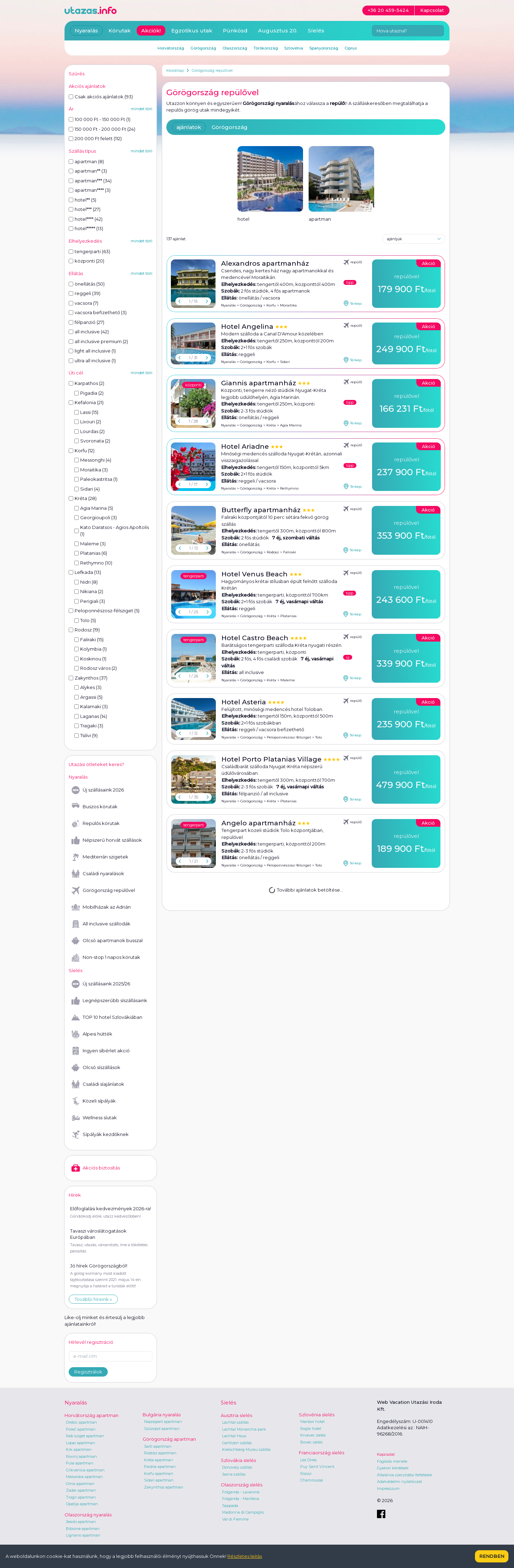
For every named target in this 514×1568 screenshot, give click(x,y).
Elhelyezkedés (85, 241)
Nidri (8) (86, 582)
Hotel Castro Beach (255, 638)
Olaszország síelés (241, 1484)
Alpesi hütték (91, 1034)
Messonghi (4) (92, 460)
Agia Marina (291, 425)
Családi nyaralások (97, 874)
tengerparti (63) (89, 251)
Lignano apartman (83, 1535)
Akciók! (151, 30)
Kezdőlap (175, 70)
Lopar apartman (80, 1442)
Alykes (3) (87, 687)
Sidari (285, 361)
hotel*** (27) (84, 209)
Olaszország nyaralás (88, 1514)
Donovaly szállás (237, 1467)
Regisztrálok (88, 1371)
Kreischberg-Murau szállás (246, 1449)
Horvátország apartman (92, 1415)
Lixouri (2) (87, 421)
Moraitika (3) (91, 469)
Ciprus (351, 48)
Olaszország (234, 48)
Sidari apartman (159, 1480)
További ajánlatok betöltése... (305, 889)
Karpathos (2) (86, 383)
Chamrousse (311, 1480)
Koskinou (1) (90, 658)
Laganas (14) (90, 716)
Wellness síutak (94, 1118)
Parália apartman (160, 1466)
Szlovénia (293, 48)
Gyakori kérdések (393, 1467)
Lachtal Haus (234, 1435)
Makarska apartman (84, 1476)
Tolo (318, 737)
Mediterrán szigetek (99, 857)
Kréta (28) (83, 498)
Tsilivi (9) (86, 735)
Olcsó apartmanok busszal (107, 941)
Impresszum (388, 1488)
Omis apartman (80, 1483)
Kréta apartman (158, 1459)
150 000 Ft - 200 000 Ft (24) (102, 129)
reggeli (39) (84, 293)
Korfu (271, 305)
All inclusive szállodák (100, 924)
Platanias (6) (90, 553)
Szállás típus (82, 151)
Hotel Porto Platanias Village (272, 759)
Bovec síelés (311, 1442)
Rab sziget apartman (85, 1435)
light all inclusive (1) (92, 351)
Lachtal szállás (235, 1422)
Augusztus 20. (277, 30)
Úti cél (76, 373)
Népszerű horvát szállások (106, 840)
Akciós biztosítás (95, 1168)
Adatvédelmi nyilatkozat (399, 1481)
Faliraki (289, 552)
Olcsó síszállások (95, 1067)
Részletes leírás (244, 1556)
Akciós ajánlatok (87, 86)
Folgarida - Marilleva (240, 1498)
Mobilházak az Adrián (101, 907)
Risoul (305, 1473)
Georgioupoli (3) (95, 517)
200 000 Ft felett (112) (95, 138)
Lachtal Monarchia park (244, 1429)
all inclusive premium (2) (98, 341)
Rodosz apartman (160, 1452)
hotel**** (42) (86, 219)
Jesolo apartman (81, 1521)
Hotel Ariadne (246, 446)
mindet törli (141, 108)
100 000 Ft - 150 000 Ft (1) (99, 119)
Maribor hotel (312, 1421)
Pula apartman (79, 1463)
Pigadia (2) (89, 393)
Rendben (491, 1556)
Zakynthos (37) (88, 678)
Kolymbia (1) (90, 649)
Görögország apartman (169, 1439)
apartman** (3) (88, 171)
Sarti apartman (158, 1446)
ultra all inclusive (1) (92, 360)
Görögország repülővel (212, 70)
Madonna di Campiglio (243, 1512)
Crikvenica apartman (85, 1470)
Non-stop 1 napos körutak (105, 957)
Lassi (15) (86, 412)
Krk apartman (79, 1449)
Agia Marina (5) (93, 508)
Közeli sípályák (93, 1101)
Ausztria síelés (236, 1415)
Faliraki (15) (89, 639)
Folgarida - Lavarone (240, 1492)
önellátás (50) (87, 284)
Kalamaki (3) (91, 706)
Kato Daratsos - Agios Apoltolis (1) (111, 530)
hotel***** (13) (86, 228)
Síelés (316, 30)
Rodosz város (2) (95, 668)
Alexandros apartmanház (265, 263)
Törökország (266, 48)
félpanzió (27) (86, 322)
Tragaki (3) (88, 725)
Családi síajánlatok (97, 1084)
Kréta (271, 425)
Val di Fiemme (235, 1519)
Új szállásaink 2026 (97, 790)
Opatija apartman (82, 1503)
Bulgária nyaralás (162, 1414)
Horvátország (171, 48)
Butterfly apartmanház (261, 510)
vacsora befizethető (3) (98, 312)
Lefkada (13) (85, 572)
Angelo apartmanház (259, 823)
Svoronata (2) (92, 441)
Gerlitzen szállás (237, 1442)
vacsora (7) (83, 303)
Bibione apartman (83, 1528)
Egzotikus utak (191, 30)
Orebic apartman (81, 1422)
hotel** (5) (82, 200)
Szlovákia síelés (238, 1460)
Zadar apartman (81, 1490)
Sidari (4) (87, 489)
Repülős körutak (95, 823)
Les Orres (308, 1459)
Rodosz (273, 552)
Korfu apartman (158, 1473)
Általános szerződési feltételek (404, 1474)
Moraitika (288, 305)
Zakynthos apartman (163, 1487)
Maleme (287, 680)
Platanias (288, 616)
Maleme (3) (90, 543)
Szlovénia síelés (316, 1414)
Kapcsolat (386, 1454)
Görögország (230, 127)
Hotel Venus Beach (255, 574)
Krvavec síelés (313, 1435)
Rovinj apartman (81, 1456)
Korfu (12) (82, 450)
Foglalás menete (392, 1461)
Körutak (119, 30)
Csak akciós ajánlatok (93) (101, 96)
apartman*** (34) (90, 180)
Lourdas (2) (89, 431)
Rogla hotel (310, 1428)
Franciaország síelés (321, 1452)
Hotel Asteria (244, 702)
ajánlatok (188, 127)
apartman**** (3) (90, 190)
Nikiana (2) (88, 591)
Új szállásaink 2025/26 (100, 984)
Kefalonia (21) (86, 402)
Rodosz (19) (84, 629)
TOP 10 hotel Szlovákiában (106, 1017)
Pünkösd (235, 30)
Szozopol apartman (162, 1428)
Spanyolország (323, 48)
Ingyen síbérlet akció (100, 1051)
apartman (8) (86, 161)
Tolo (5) (85, 620)
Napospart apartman (163, 1421)
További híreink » (93, 1299)
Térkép (352, 303)
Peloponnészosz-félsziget (289, 737)
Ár (71, 109)
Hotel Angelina (248, 327)
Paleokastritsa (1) (96, 479)
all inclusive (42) (89, 331)
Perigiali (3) (89, 601)
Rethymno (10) (93, 563)
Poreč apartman (81, 1429)
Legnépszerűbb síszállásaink (109, 1001)
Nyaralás (228, 305)
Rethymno (289, 488)
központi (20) (86, 261)
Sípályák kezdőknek (100, 1134)
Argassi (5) (88, 697)
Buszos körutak (94, 807)
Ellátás (76, 273)
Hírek (75, 1195)
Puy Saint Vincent (317, 1466)
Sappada (230, 1505)
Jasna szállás (233, 1474)
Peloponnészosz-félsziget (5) (104, 610)
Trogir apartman (81, 1497)
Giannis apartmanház (259, 383)
